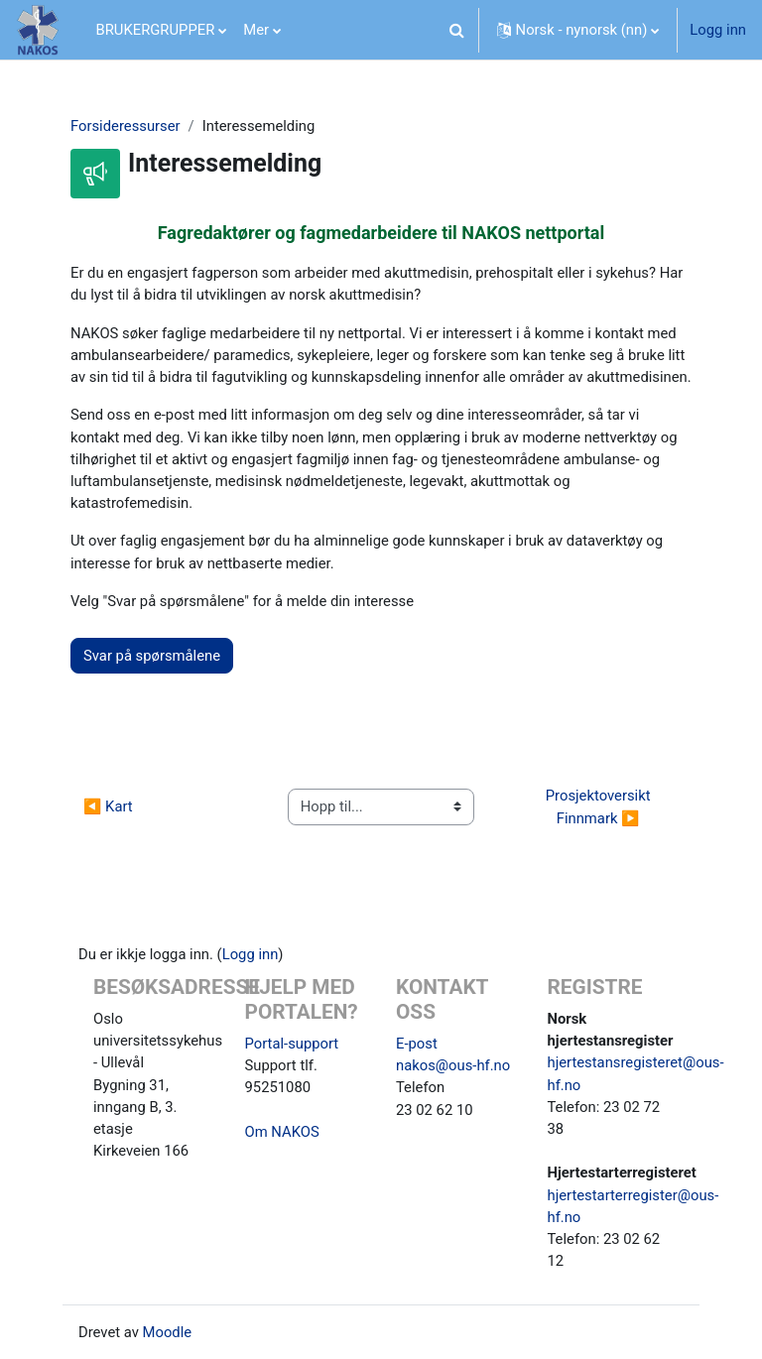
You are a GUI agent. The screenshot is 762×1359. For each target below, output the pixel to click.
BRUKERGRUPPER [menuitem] (155, 30)
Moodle (167, 1332)
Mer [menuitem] (256, 30)
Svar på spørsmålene (151, 656)
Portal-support (292, 1043)
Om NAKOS (282, 1132)
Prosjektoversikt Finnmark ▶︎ (600, 806)
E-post (417, 1043)
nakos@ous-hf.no (453, 1065)
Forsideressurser (125, 126)
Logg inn (718, 30)
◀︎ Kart (108, 806)
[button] (457, 30)
